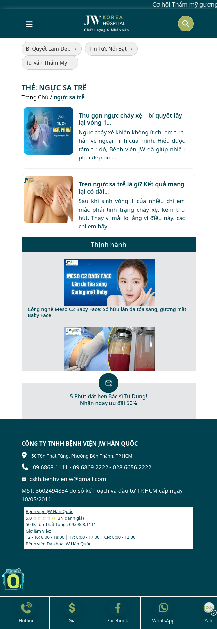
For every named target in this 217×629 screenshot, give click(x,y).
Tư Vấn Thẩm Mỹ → (50, 62)
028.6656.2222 (132, 467)
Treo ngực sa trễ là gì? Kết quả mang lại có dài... (131, 187)
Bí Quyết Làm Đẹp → (51, 48)
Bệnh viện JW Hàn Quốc (49, 511)
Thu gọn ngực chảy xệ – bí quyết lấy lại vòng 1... (130, 119)
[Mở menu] (29, 23)
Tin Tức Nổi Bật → (111, 48)
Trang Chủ (35, 97)
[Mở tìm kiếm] (186, 23)
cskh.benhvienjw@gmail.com (68, 479)
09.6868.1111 (50, 467)
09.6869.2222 (90, 467)
